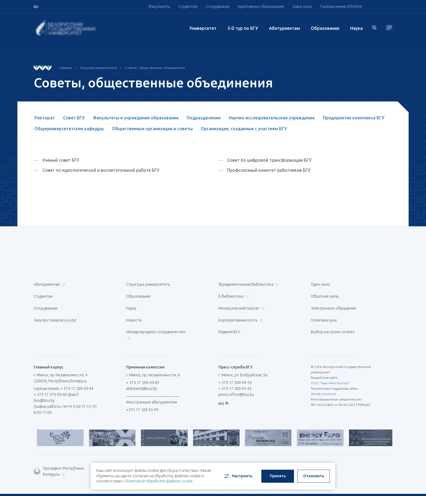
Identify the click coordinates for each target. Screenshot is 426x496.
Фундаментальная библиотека (247, 284)
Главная (65, 67)
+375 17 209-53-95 (142, 394)
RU (347, 485)
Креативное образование (261, 6)
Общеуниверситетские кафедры (69, 128)
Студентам (188, 6)
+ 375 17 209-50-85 (142, 366)
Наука (356, 28)
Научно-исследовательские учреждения (272, 117)
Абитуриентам (284, 28)
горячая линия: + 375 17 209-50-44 (63, 372)
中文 (388, 485)
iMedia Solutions (323, 378)
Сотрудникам (218, 6)
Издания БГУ (229, 319)
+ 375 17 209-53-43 (235, 372)
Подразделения (204, 117)
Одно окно (302, 6)
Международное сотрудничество (156, 322)
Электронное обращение (333, 302)
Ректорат (45, 117)
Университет (203, 28)
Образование (325, 28)
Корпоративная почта (239, 310)
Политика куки (324, 310)
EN (374, 485)
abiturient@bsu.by (141, 372)
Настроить (237, 473)
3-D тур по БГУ (242, 28)
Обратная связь (325, 293)
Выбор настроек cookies (333, 319)
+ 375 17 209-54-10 (235, 366)
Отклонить (313, 473)
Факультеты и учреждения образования (135, 117)
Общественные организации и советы (152, 128)
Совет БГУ (74, 117)
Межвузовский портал (240, 302)
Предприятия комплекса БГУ (353, 117)
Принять (278, 473)
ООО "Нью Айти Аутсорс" (330, 367)
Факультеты (159, 6)
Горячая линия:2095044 (341, 6)
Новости (134, 310)
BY (361, 485)
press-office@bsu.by (236, 378)
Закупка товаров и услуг (55, 310)
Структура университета (98, 67)
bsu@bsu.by (44, 384)
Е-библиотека (233, 293)
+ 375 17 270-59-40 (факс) (56, 378)
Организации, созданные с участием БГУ (244, 128)
